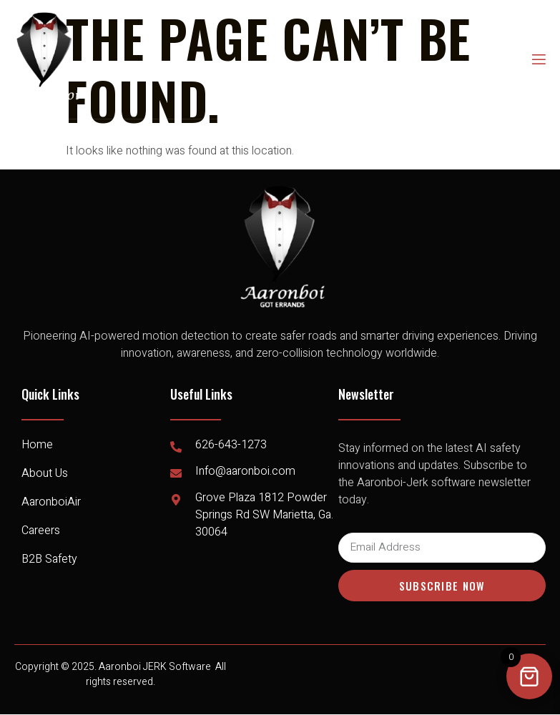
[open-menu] (538, 60)
